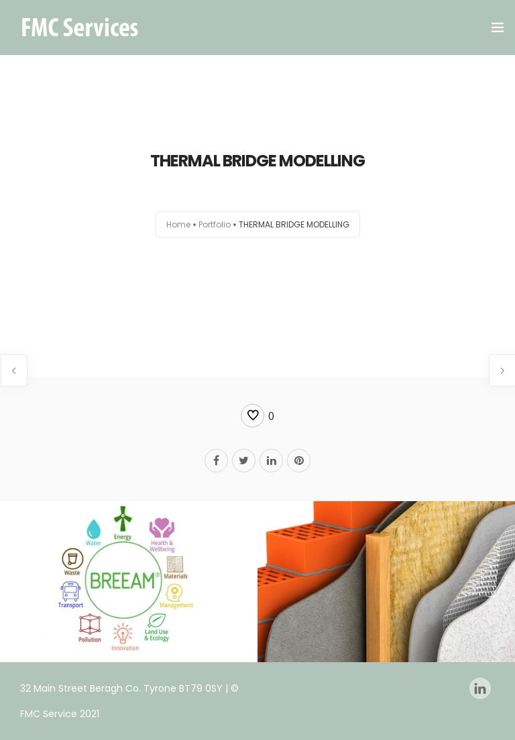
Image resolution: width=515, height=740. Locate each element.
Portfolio (214, 224)
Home (178, 224)
